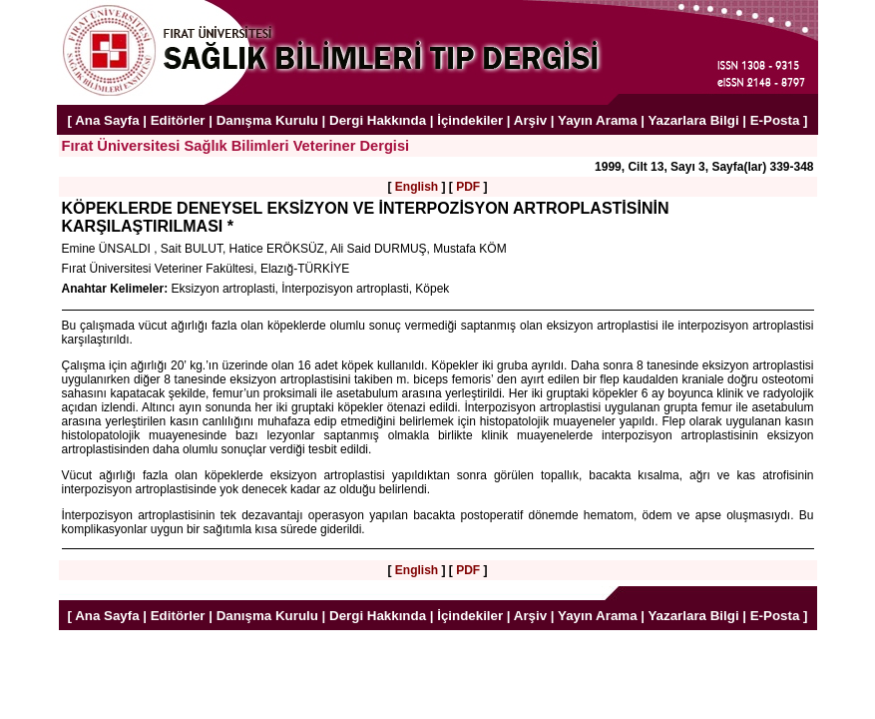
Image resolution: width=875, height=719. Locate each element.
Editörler (178, 120)
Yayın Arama (598, 120)
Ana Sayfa (107, 120)
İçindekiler (470, 120)
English (416, 187)
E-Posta (775, 120)
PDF (468, 187)
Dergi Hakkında (377, 120)
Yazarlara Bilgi (693, 120)
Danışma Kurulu (267, 120)
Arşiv (530, 120)
